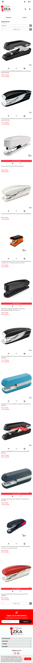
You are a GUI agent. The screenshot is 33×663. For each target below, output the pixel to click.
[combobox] (16, 25)
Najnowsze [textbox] (4, 25)
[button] (29, 2)
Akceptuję (27, 659)
